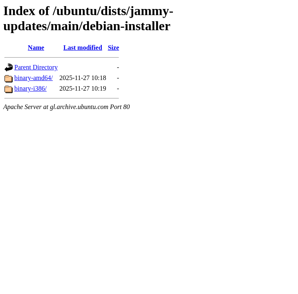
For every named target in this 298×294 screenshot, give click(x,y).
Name (36, 47)
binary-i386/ (30, 88)
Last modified (82, 47)
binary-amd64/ (33, 77)
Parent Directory (36, 67)
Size (113, 47)
